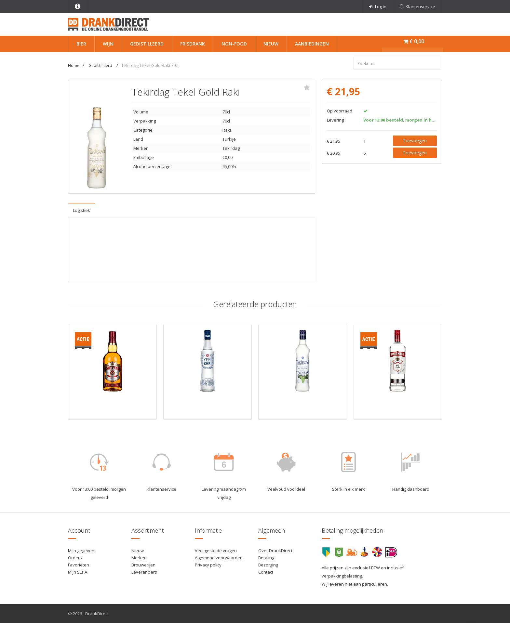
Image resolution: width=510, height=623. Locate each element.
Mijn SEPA (77, 572)
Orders (75, 558)
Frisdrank (192, 44)
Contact (265, 572)
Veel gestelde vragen (216, 550)
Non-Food (234, 44)
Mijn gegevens (82, 550)
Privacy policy (208, 565)
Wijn (108, 44)
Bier (81, 44)
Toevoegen (415, 140)
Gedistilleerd (147, 44)
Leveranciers (144, 572)
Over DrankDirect (275, 550)
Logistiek (81, 210)
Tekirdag (231, 148)
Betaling (266, 558)
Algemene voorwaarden (219, 558)
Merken (139, 558)
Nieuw (270, 44)
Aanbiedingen (312, 44)
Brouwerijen (143, 565)
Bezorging (268, 565)
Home (73, 65)
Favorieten (78, 565)
